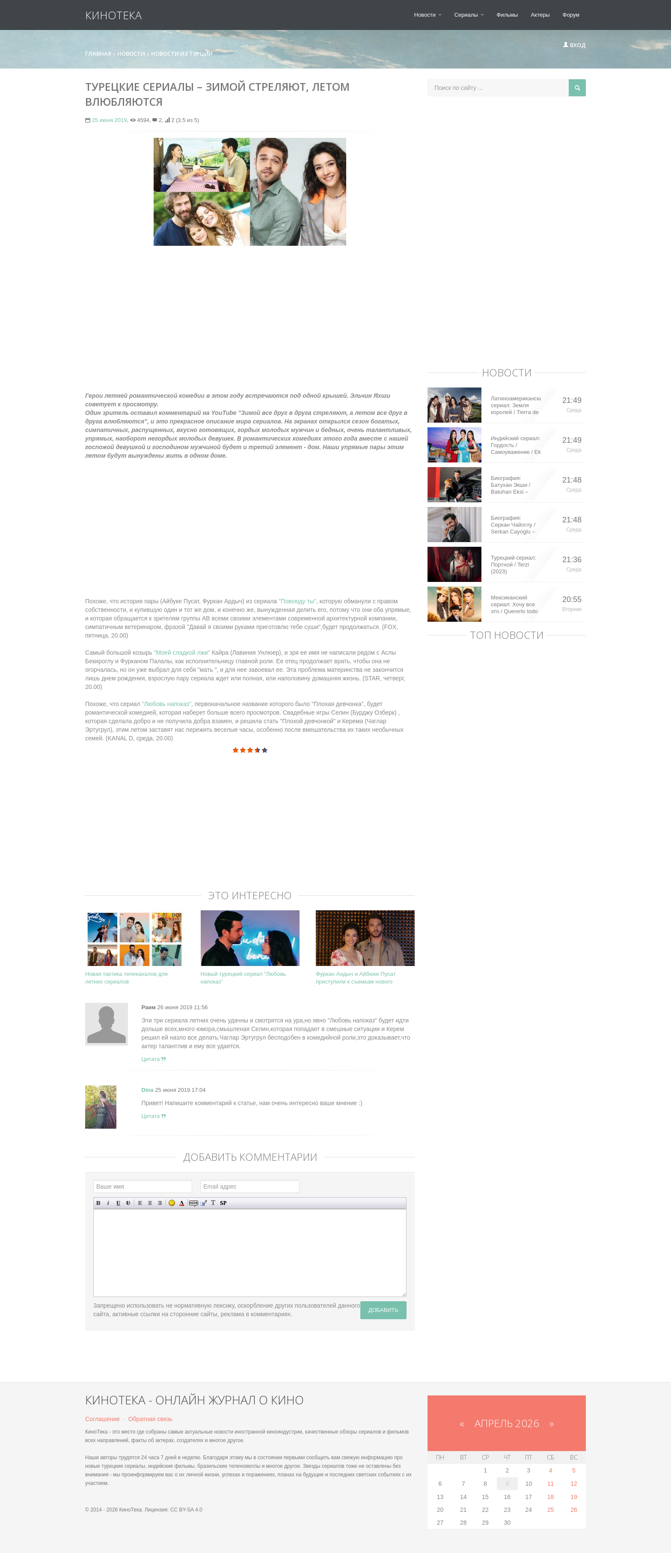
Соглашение (102, 1419)
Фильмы (507, 15)
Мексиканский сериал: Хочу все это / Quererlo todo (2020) (514, 604)
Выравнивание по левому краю (140, 1203)
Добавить (383, 1310)
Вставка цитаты (203, 1203)
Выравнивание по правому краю (160, 1203)
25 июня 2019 (109, 120)
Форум (571, 15)
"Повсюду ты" (296, 601)
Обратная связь (150, 1419)
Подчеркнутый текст (118, 1203)
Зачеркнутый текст (128, 1203)
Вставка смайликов (172, 1203)
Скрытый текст (194, 1203)
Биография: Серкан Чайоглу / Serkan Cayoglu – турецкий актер (513, 525)
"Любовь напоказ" (166, 703)
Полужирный (99, 1203)
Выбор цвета (182, 1203)
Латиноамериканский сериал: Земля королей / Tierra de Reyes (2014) (516, 405)
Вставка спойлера (223, 1203)
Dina (148, 1090)
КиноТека (113, 15)
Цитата (154, 1059)
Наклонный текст (108, 1203)
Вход (574, 45)
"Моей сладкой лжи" (183, 652)
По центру (150, 1203)
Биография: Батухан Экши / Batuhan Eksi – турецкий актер (510, 485)
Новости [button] (428, 15)
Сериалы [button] (469, 15)
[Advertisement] (250, 314)
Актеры (540, 15)
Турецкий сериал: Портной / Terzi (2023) (513, 564)
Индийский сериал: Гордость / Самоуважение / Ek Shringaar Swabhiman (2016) (516, 445)
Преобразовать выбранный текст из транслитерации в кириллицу (213, 1203)
